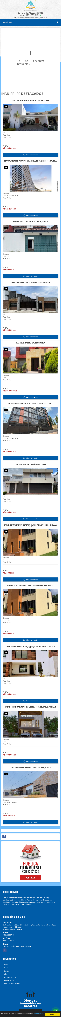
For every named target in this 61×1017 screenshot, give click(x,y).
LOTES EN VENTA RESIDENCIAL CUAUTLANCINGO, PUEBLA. (30, 768)
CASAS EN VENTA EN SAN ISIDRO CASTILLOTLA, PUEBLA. (30, 282)
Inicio (6, 965)
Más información (38, 1013)
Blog (5, 974)
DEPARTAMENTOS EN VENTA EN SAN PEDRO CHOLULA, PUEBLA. (30, 404)
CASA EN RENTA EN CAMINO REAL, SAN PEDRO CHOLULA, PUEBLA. (30, 586)
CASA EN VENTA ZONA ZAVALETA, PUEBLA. (30, 343)
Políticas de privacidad (12, 983)
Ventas (6, 968)
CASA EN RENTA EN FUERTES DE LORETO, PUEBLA (30, 222)
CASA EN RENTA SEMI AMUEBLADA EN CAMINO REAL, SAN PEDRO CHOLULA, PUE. (30, 525)
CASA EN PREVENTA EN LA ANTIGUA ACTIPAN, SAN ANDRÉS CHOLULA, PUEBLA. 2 (30, 647)
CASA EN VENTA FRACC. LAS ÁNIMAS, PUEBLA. (30, 464)
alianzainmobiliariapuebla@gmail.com (17, 946)
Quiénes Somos (10, 977)
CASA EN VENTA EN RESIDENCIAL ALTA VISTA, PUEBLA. (30, 100)
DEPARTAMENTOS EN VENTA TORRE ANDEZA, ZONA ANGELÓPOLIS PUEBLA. (30, 161)
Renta (6, 971)
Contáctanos (9, 980)
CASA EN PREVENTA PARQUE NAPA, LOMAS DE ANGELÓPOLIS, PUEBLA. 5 (30, 707)
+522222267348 (36, 12)
